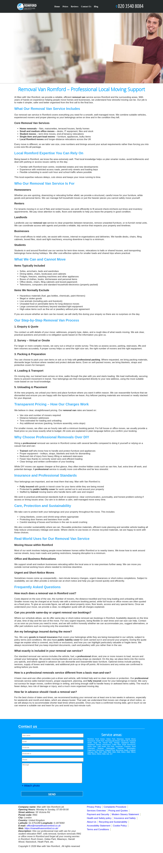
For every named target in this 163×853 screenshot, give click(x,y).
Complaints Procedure (115, 807)
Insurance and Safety (125, 818)
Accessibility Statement (98, 825)
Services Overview (96, 810)
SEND (52, 794)
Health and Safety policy (99, 818)
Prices (65, 6)
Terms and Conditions (98, 829)
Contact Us (86, 6)
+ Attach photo (31, 785)
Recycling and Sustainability (113, 822)
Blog (96, 6)
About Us (91, 822)
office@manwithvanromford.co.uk (44, 825)
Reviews (74, 6)
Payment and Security (98, 814)
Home (57, 6)
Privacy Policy (94, 807)
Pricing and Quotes (118, 810)
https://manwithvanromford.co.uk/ (41, 828)
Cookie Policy (120, 825)
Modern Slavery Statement (125, 814)
